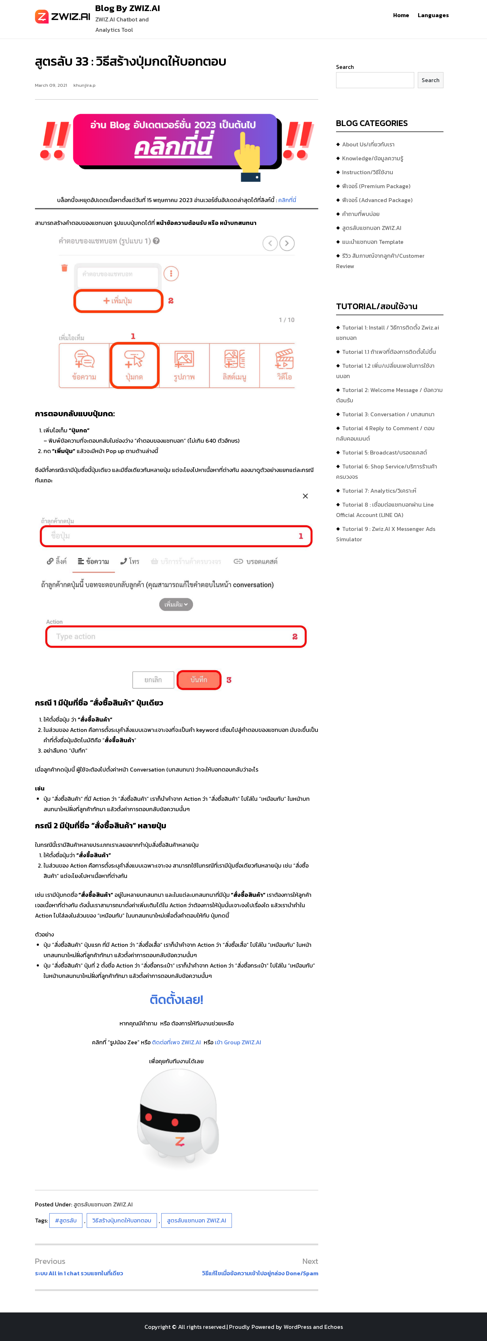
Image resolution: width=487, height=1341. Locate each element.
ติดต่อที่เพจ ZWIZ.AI (177, 1042)
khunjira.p (84, 85)
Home (401, 15)
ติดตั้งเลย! (176, 999)
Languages (433, 15)
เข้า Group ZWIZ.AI (238, 1042)
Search (345, 66)
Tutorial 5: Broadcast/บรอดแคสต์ (384, 452)
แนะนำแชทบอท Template (373, 241)
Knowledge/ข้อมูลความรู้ (372, 158)
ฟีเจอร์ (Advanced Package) (377, 200)
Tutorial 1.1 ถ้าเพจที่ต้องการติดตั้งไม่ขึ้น (389, 351)
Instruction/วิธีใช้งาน (367, 172)
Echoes (333, 1326)
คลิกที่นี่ (287, 200)
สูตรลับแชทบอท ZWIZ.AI (103, 1204)
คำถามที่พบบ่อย (361, 214)
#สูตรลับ (66, 1220)
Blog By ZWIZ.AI (127, 8)
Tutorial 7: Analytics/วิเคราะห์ (379, 490)
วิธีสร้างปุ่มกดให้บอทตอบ (121, 1220)
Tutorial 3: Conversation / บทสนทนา (388, 414)
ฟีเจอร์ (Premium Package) (376, 186)
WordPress (297, 1326)
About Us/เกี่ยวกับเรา (368, 144)
